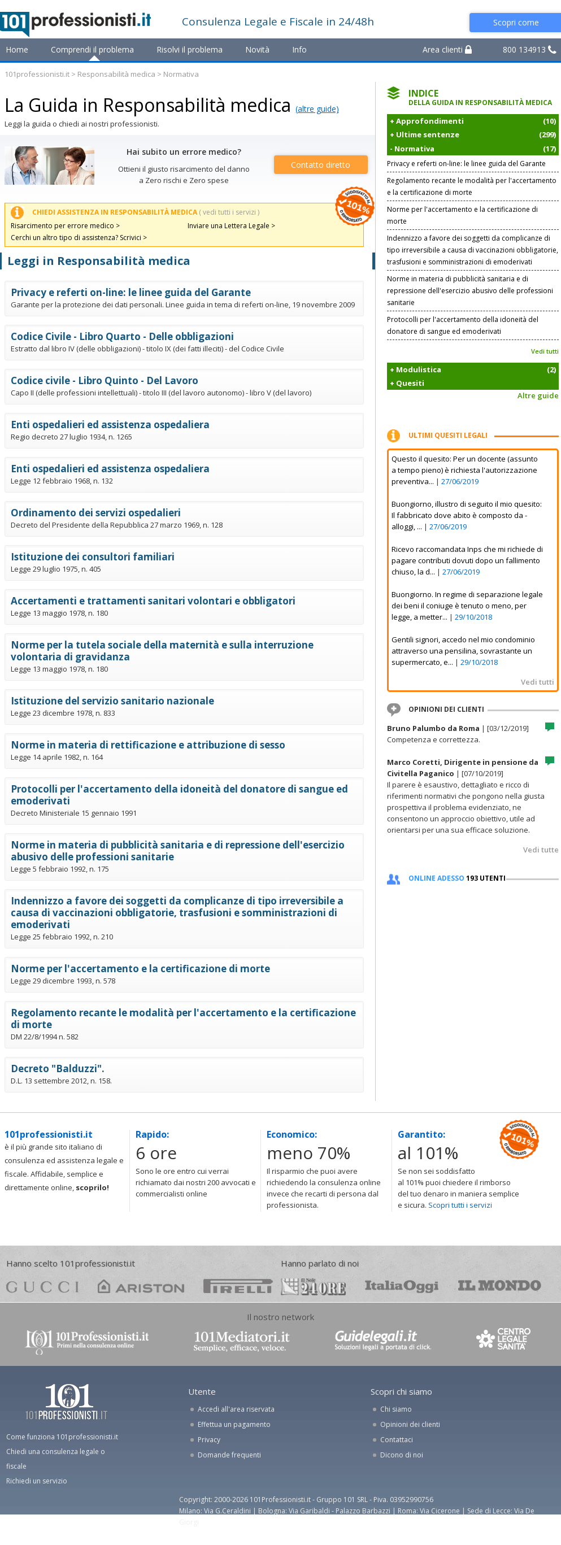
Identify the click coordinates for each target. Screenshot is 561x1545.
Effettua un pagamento (234, 1424)
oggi (402, 1286)
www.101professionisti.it (86, 1341)
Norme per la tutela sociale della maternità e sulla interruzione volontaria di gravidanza (162, 650)
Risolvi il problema (189, 49)
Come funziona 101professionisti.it (62, 1437)
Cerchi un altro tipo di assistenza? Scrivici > (79, 237)
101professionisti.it (37, 74)
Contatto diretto (320, 164)
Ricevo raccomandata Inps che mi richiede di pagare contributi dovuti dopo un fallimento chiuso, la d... (467, 560)
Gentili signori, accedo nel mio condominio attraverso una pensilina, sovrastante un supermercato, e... (463, 650)
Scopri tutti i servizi (460, 1205)
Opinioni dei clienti (410, 1424)
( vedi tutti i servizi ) (229, 212)
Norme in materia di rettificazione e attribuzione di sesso (148, 744)
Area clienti (447, 49)
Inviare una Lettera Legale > (231, 225)
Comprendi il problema (92, 49)
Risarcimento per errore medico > (65, 225)
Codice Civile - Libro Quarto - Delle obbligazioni (122, 336)
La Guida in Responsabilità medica (148, 105)
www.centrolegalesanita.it (504, 1341)
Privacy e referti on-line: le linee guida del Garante (131, 292)
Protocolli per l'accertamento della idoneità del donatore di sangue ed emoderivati (179, 794)
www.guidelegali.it (383, 1341)
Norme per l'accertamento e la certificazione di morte (140, 968)
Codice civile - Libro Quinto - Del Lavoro (104, 380)
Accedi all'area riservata (236, 1409)
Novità (257, 49)
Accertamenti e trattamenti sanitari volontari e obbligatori (153, 600)
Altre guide (538, 395)
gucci (42, 1286)
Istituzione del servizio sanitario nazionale (112, 700)
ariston (141, 1286)
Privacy (209, 1439)
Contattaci (396, 1439)
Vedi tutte (541, 850)
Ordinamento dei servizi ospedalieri (96, 512)
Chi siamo (396, 1409)
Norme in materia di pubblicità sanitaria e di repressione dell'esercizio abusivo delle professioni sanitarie (178, 850)
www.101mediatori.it (242, 1341)
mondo (499, 1286)
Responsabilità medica (116, 74)
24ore (313, 1286)
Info (299, 49)
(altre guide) (317, 108)
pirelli (238, 1286)
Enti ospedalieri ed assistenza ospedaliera (110, 424)
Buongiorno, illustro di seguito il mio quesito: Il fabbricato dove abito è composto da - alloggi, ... (467, 515)
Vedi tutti (545, 351)
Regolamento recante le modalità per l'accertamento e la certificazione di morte (183, 1018)
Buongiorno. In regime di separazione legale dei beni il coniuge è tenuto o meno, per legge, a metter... (467, 605)
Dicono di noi (401, 1455)
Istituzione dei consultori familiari (93, 556)
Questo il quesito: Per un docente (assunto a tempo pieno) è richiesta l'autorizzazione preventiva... (465, 470)
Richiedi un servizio (36, 1481)
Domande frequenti (229, 1455)
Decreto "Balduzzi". (58, 1068)
